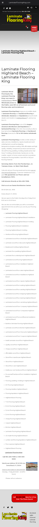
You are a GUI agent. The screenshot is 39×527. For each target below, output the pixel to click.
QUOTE (34, 29)
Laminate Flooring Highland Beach (16, 213)
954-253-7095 (20, 497)
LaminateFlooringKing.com (19, 3)
